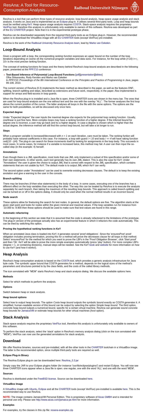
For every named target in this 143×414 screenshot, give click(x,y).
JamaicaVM (27, 310)
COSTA (77, 24)
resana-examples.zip (62, 410)
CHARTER (97, 347)
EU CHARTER (18, 30)
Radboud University (42, 43)
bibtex (98, 74)
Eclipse (64, 21)
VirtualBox (10, 389)
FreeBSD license (47, 378)
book (92, 245)
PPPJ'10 (33, 69)
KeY (29, 24)
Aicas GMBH (105, 397)
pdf (77, 74)
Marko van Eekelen (99, 43)
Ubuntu (33, 389)
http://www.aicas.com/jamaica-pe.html (56, 399)
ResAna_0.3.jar (70, 360)
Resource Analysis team (66, 43)
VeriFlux (7, 27)
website (104, 245)
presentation (87, 74)
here (89, 378)
